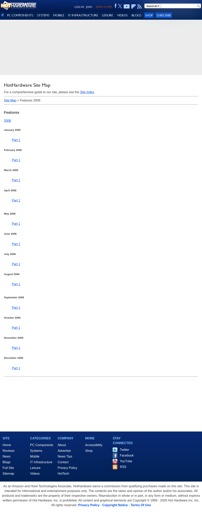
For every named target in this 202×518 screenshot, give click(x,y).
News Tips (65, 456)
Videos (35, 473)
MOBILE (58, 15)
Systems (36, 450)
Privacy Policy (67, 468)
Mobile (34, 456)
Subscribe (164, 15)
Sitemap (8, 473)
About (62, 445)
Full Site (8, 468)
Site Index (87, 92)
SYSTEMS (43, 15)
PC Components (41, 445)
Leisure (35, 468)
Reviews (8, 450)
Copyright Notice (115, 505)
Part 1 (16, 140)
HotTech (63, 473)
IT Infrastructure (41, 462)
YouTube (126, 461)
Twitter (124, 449)
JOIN (89, 6)
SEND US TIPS (104, 6)
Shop (149, 15)
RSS (123, 467)
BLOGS (136, 15)
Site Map (10, 100)
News (6, 456)
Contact (63, 462)
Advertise (64, 450)
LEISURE (107, 15)
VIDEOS (122, 15)
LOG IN (79, 6)
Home (7, 445)
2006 (7, 120)
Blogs (6, 462)
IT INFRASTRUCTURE (83, 15)
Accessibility (93, 445)
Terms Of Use (141, 505)
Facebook (127, 455)
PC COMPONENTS (20, 15)
